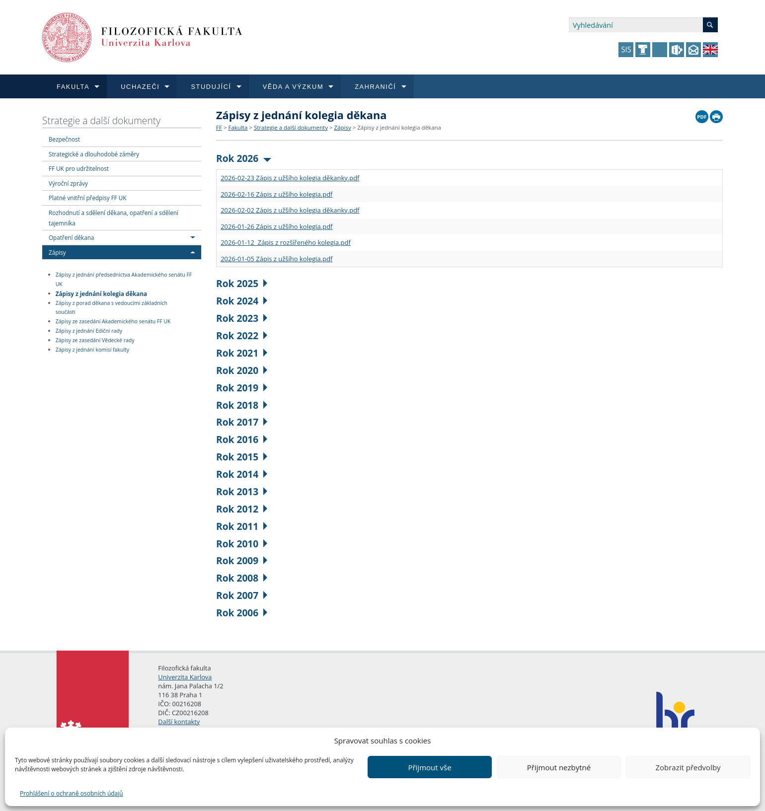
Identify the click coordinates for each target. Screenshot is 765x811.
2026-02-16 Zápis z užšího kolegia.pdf (276, 194)
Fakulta (237, 127)
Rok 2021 (241, 353)
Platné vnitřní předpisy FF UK (87, 198)
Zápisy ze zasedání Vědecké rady (95, 340)
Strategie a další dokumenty (101, 120)
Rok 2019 (241, 387)
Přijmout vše (429, 767)
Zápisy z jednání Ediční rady (89, 330)
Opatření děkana (71, 237)
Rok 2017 (241, 422)
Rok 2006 (241, 612)
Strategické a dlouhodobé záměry (94, 154)
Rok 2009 (241, 560)
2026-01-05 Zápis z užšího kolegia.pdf (276, 258)
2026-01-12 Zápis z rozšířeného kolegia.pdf (286, 242)
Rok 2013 (241, 491)
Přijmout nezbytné (559, 767)
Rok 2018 (241, 405)
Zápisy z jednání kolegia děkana (101, 293)
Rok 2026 (243, 158)
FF (219, 127)
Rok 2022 (241, 335)
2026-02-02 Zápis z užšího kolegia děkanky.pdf (290, 210)
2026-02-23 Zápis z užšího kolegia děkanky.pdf (290, 177)
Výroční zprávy (68, 183)
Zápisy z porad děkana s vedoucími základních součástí (111, 307)
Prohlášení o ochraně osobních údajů (71, 793)
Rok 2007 (241, 595)
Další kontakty (179, 721)
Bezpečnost (64, 139)
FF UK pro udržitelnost (79, 168)
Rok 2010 (241, 543)
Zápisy (57, 252)
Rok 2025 (241, 283)
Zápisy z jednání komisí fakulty (92, 349)
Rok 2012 (241, 509)
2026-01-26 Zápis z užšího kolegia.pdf (276, 226)
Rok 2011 (241, 526)
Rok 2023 (241, 318)
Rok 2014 (241, 474)
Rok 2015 (241, 456)
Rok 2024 (241, 300)
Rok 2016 (241, 439)
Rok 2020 (241, 370)
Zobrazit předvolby (687, 767)
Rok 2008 (241, 578)
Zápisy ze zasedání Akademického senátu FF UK (113, 321)
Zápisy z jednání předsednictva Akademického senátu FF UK (124, 279)
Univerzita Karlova (185, 676)
